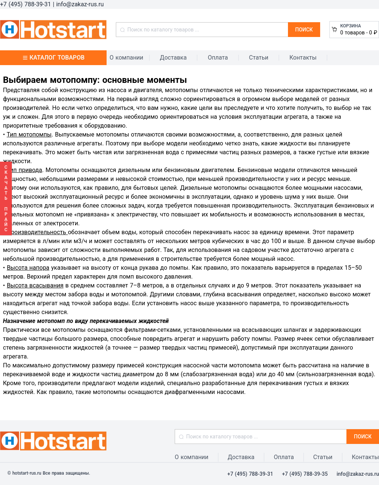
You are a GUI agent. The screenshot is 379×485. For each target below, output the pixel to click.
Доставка (173, 57)
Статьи (258, 57)
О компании (126, 57)
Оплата (218, 57)
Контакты (302, 57)
